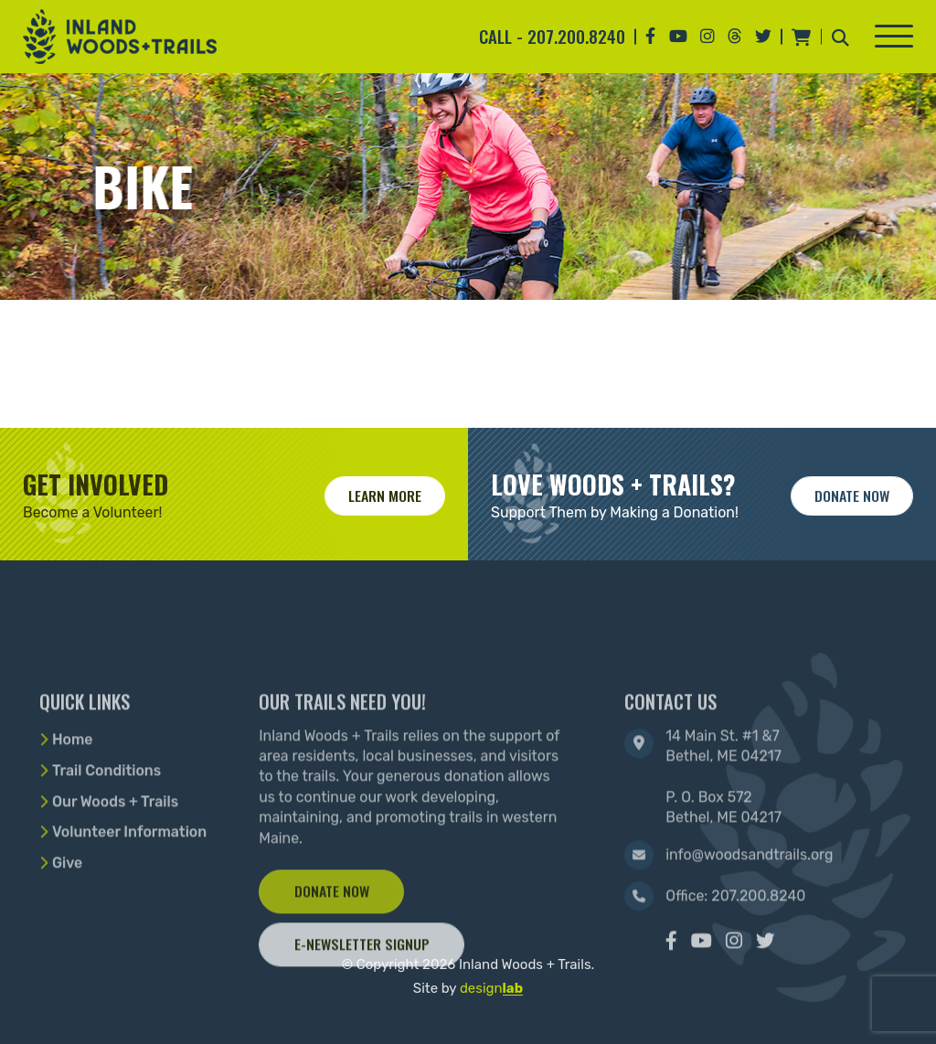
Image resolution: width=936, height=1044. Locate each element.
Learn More (384, 495)
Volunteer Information (129, 891)
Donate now (851, 495)
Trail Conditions (106, 829)
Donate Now (331, 950)
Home (72, 798)
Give (67, 922)
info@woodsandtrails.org (749, 913)
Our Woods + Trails (115, 860)
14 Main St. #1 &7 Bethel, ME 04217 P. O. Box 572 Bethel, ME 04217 (723, 836)
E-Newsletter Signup (362, 1003)
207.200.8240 (576, 36)
